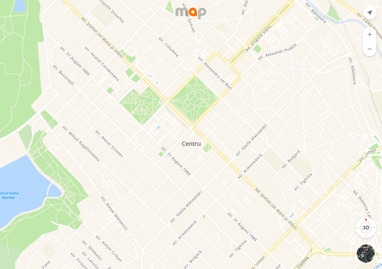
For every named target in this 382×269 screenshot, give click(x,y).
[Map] (191, 134)
